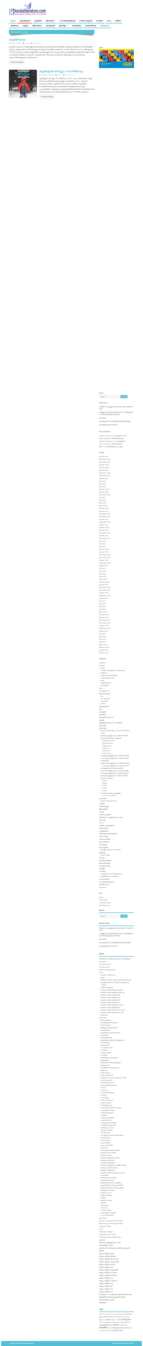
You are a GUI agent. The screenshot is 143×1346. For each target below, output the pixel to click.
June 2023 (102, 500)
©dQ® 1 (104, 780)
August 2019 (103, 598)
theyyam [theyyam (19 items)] (126, 1319)
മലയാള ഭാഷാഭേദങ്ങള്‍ (108, 1163)
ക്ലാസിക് (50, 21)
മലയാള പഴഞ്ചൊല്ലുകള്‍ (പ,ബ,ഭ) (112, 1005)
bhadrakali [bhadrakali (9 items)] (128, 1314)
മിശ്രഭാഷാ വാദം (106, 1193)
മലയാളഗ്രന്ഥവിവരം (107, 1180)
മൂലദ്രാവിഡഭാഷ (106, 1200)
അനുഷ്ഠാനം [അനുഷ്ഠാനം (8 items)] (107, 1322)
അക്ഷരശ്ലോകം (106, 1020)
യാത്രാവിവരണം (105, 860)
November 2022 (104, 516)
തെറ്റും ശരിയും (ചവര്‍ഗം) (108, 1272)
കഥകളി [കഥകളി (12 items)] (102, 1325)
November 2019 (104, 590)
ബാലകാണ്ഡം (106, 748)
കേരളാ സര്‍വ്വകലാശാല (109, 801)
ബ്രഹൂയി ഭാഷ (105, 1138)
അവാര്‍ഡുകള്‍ (104, 694)
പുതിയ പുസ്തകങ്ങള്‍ (106, 825)
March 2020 (103, 579)
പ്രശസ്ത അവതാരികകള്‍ (108, 834)
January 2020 (103, 585)
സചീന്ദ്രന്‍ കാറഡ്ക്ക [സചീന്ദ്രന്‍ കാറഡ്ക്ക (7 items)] (104, 1330)
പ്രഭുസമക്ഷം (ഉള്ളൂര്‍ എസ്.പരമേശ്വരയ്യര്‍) (115, 763)
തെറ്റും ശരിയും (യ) (106, 1283)
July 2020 (102, 568)
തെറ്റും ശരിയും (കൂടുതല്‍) (108, 1270)
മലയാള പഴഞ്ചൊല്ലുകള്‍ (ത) (110, 1000)
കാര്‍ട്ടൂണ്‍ (102, 712)
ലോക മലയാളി (104, 863)
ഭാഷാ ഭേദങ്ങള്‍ (105, 1143)
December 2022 (104, 514)
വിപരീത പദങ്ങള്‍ (106, 1210)
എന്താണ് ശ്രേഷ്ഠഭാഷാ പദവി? (110, 1243)
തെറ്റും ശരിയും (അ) (107, 1075)
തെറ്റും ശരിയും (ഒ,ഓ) (107, 1264)
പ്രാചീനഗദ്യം (105, 1133)
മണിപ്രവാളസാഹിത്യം (108, 1153)
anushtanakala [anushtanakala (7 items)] (107, 1314)
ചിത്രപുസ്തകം (104, 806)
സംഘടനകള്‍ (104, 879)
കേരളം (103, 668)
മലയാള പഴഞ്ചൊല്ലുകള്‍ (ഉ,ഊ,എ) (112, 992)
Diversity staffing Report (107, 970)
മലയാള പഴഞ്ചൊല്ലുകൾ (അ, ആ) (112, 1012)
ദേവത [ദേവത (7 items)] (110, 1328)
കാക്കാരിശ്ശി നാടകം (106, 1245)
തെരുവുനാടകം (105, 1073)
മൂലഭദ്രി (103, 1203)
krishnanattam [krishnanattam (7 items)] (126, 1317)
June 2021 (102, 541)
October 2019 (104, 593)
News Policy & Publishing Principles (111, 1223)
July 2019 (102, 601)
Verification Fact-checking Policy (110, 1237)
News (109, 21)
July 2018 (102, 634)
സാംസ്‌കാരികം (105, 699)
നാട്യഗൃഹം (105, 1090)
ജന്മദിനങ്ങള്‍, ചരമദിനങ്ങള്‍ (109, 1058)
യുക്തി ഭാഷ (17, 39)
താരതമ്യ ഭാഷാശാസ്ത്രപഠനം (110, 1068)
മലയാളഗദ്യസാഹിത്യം (108, 1178)
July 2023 (102, 497)
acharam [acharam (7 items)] (101, 1314)
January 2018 (103, 650)
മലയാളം (62, 25)
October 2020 (104, 560)
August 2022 (103, 525)
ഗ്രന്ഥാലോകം (116, 444)
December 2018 (104, 620)
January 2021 (103, 552)
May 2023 (102, 503)
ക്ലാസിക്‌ (102, 726)
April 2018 (102, 642)
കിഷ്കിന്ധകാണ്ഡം (107, 746)
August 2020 (103, 566)
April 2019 (102, 609)
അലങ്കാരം (15, 25)
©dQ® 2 (104, 783)
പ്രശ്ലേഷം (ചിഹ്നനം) (107, 1128)
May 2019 (102, 606)
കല (102, 696)
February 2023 (104, 508)
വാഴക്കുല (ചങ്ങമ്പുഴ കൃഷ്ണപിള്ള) (111, 793)
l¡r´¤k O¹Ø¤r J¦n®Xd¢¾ (109, 795)
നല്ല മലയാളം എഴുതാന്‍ (109, 1085)
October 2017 (104, 653)
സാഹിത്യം (104, 701)
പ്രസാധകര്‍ (103, 836)
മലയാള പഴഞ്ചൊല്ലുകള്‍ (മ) (110, 1007)
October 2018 (104, 626)
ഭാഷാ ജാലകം (90, 25)
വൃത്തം (25, 25)
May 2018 (102, 639)
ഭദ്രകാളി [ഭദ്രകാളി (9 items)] (115, 1328)
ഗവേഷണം (103, 798)
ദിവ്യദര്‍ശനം (105, 761)
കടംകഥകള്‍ (50, 25)
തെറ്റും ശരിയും (105, 855)
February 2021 (104, 549)
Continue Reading (16, 62)
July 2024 (102, 481)
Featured (102, 663)
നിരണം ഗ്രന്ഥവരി (107, 1100)
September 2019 (105, 596)
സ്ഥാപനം (102, 887)
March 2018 (103, 645)
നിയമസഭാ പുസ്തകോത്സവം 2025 (111, 817)
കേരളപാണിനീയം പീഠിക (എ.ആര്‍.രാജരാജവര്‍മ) (116, 980)
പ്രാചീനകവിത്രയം (107, 1130)
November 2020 (104, 557)
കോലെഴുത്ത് (105, 1045)
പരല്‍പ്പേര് (104, 1115)
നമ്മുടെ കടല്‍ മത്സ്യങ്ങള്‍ (109, 675)
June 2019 (102, 604)
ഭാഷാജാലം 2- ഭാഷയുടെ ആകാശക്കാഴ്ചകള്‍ (115, 1294)
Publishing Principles (106, 1232)
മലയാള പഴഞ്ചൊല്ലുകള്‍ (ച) (110, 997)
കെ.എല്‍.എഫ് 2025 (106, 717)
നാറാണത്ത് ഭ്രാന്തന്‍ (107, 1093)
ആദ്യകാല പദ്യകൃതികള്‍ (109, 1028)
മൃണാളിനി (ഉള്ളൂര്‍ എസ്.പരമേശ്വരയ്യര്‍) (114, 776)
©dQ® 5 (104, 791)
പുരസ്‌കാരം (103, 828)
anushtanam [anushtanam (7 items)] (115, 1314)
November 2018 (104, 623)
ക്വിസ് (118, 21)
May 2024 (102, 487)
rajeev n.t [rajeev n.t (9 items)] (102, 1320)
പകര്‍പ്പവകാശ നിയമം (107, 1110)
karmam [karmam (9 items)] (119, 1317)
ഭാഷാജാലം (76, 25)
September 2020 (105, 563)
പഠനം (27, 43)
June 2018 (102, 636)
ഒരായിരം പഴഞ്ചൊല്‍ (108, 975)
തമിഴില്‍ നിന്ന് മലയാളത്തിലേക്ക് (111, 1063)
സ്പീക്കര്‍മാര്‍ (105, 685)
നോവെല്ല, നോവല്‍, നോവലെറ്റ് (111, 1108)
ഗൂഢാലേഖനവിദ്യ (107, 1048)
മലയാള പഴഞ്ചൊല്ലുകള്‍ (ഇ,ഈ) (112, 990)
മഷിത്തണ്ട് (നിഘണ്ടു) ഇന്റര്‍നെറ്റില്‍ (112, 1297)
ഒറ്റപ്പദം (103, 977)
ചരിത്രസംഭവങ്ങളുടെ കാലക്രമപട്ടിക (113, 670)
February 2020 (104, 582)
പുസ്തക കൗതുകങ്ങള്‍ (107, 1118)
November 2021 (104, 533)
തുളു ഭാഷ (104, 1070)
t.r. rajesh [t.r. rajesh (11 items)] (117, 1320)
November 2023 (104, 495)
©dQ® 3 (104, 786)
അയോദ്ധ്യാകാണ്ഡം (108, 740)
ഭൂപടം (102, 680)
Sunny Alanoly (104, 438)
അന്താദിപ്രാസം (106, 1025)
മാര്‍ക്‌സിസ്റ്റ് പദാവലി (106, 1300)
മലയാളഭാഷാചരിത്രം (108, 1190)
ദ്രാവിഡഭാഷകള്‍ (106, 1080)
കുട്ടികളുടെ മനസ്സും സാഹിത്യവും (61, 71)
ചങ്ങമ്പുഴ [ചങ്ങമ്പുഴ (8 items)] (122, 1325)
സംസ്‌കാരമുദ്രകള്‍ (67, 21)
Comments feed (105, 903)
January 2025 (103, 470)
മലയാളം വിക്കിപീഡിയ (108, 1170)
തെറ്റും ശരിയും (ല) (106, 1289)
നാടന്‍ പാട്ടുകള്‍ (85, 21)
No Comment (37, 43)
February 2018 (104, 647)
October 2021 (104, 536)
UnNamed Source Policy (107, 1234)
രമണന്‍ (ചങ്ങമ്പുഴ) (107, 778)
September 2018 (105, 628)
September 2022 (105, 522)
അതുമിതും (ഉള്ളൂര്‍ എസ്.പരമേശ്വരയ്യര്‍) (114, 736)
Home (13, 21)
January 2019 (103, 617)
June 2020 (102, 571)
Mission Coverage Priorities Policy (111, 1221)
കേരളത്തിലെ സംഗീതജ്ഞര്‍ (109, 876)
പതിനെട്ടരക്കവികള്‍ (107, 987)
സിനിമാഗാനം (104, 884)
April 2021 (102, 547)
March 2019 (103, 612)
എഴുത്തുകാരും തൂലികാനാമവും (110, 1033)
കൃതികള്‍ (102, 715)
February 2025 (104, 467)
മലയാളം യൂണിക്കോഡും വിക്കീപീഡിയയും (114, 1165)
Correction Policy (105, 964)
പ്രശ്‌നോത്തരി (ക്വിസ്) (108, 1125)
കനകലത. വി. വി (120, 436)
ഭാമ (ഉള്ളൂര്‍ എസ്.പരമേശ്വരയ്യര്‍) (112, 768)
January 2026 (103, 457)
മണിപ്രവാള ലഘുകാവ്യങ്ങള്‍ (110, 1150)
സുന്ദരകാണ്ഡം (106, 753)
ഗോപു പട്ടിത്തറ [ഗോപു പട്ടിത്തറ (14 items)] (112, 1324)
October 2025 (104, 465)
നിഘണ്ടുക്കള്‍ (105, 1098)
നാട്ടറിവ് (103, 1088)
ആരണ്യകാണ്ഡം (107, 743)
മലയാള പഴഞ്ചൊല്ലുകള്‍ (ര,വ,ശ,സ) (113, 1010)
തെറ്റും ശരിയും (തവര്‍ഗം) (108, 1275)
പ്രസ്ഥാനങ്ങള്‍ (104, 839)
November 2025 (104, 462)
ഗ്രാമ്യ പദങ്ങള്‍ (106, 1053)
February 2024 (104, 489)
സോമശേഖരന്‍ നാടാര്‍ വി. (108, 425)
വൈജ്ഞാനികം (105, 866)
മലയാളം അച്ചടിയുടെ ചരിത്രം (110, 1158)
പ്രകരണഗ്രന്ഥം (106, 1120)
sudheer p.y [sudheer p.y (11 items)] (109, 1320)
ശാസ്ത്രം (102, 869)
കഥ (100, 709)
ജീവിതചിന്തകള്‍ (117, 438)
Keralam (102, 666)
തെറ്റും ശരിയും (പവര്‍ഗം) (108, 1281)
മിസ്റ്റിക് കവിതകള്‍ (106, 1195)
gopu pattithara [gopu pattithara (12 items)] (105, 1317)
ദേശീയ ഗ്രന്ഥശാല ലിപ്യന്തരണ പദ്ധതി (113, 1078)
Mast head (102, 1218)
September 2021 (105, 538)
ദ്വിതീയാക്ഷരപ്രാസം (108, 1083)
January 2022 (103, 530)
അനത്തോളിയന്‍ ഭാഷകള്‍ (109, 1023)
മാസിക (102, 858)
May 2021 (102, 544)
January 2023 (103, 511)
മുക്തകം (103, 1198)
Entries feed (103, 900)
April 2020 (102, 576)
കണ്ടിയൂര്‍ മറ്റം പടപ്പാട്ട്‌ (114, 447)
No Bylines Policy (105, 1226)
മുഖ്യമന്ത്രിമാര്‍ (106, 683)
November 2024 (104, 476)
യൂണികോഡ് (105, 1205)
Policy (101, 1229)
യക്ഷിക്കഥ (102, 1303)
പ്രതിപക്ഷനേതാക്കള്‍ (107, 678)
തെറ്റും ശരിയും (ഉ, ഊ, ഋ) (108, 1259)
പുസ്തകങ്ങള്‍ (103, 831)
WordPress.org (104, 905)
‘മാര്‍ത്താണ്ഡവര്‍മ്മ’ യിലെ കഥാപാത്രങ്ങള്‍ (114, 959)
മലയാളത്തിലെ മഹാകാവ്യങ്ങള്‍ (111, 1183)
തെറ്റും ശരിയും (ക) (106, 1267)
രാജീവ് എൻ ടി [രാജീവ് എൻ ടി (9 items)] (123, 1328)
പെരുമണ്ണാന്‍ (120, 441)
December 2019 (104, 587)
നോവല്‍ (102, 820)
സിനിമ (103, 704)
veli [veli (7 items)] (103, 1322)
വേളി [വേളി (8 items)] (130, 1328)
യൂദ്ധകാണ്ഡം (106, 750)
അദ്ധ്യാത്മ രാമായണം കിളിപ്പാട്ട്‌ (111, 738)
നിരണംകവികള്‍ (106, 1103)
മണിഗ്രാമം (104, 1148)
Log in (101, 897)
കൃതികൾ (38, 21)
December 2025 (104, 459)
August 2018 (103, 631)
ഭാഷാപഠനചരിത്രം (107, 1145)
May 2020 (102, 574)
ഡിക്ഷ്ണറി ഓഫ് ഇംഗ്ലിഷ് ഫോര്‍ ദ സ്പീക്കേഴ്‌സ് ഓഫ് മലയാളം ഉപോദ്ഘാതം (116, 413)
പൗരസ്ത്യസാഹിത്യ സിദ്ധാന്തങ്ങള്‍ (112, 1135)
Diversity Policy (104, 967)
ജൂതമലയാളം (105, 1060)
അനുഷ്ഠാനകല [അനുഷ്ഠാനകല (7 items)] (115, 1322)
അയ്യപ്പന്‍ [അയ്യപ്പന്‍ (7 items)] (123, 1322)
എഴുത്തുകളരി (105, 1030)
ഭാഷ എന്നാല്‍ (105, 1140)
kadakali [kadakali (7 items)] (114, 1317)
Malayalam (103, 1018)
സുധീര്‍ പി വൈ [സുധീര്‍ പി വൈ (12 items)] (117, 1330)
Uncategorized (104, 691)
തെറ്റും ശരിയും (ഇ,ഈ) (107, 1256)
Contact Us (104, 25)
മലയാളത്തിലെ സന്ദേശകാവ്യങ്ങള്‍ (112, 1185)
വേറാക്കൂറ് (102, 418)
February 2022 (104, 527)
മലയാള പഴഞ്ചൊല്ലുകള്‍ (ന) (110, 1002)
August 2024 (103, 478)
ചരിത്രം (102, 804)
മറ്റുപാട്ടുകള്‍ (103, 847)
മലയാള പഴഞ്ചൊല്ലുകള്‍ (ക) (110, 995)
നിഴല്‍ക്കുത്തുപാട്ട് (106, 1105)
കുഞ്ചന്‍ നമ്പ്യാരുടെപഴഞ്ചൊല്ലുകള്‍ (114, 1248)
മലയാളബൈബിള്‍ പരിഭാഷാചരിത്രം (112, 1188)
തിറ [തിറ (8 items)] (126, 1325)
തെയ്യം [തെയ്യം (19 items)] (103, 1327)
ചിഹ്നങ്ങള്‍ (104, 1055)
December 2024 (104, 473)
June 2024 (102, 484)
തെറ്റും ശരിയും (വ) (106, 1292)
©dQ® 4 (104, 788)
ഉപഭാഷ (102, 1240)
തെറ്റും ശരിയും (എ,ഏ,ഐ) (109, 1262)
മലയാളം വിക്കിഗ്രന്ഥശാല (109, 1168)
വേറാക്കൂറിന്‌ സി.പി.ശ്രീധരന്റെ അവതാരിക (115, 421)
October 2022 (104, 519)
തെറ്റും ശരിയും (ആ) (106, 1253)
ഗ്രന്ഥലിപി (104, 1050)
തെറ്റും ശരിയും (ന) (106, 1278)
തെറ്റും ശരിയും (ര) (106, 1286)
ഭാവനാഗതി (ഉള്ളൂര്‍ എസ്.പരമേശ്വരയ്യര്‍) (114, 771)
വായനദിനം (104, 1208)
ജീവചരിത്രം (103, 809)
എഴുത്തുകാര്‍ (24, 21)
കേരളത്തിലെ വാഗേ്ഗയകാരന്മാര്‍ (111, 874)
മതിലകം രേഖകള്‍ (106, 1155)
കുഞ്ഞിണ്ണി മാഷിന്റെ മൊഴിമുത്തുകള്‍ (112, 1040)
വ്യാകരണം (37, 25)
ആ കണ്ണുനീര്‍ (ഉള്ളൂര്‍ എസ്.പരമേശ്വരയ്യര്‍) (115, 756)
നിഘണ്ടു (103, 1095)
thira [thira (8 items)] (100, 1322)
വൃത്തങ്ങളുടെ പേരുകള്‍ (108, 1213)
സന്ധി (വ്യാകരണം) (107, 1215)
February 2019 (104, 615)
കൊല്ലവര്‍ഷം (105, 1043)
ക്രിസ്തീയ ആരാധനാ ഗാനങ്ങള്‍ (110, 723)
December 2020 (104, 555)
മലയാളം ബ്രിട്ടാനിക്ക (107, 1160)
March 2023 (103, 506)
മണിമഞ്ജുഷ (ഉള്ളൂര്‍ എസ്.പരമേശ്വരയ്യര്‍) (115, 773)
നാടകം (101, 812)
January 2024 (103, 492)
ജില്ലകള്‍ (104, 673)
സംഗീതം (99, 21)
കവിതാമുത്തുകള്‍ (106, 1038)
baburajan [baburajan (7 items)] (121, 1314)
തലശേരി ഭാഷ (105, 1065)
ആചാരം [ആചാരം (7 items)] (128, 1322)
